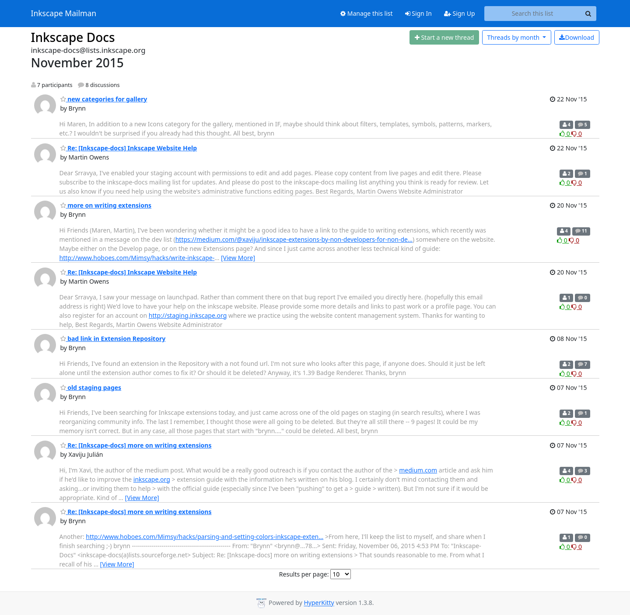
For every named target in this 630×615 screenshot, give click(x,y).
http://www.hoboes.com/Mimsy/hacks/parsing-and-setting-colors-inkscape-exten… (204, 536)
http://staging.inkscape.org (188, 315)
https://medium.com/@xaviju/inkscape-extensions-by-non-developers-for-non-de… (294, 239)
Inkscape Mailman (64, 13)
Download (576, 37)
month (514, 37)
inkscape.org (151, 479)
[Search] (588, 13)
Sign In (418, 13)
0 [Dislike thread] (576, 133)
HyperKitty (319, 603)
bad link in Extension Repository (113, 338)
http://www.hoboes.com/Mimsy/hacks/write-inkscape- (137, 258)
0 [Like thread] (565, 133)
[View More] (238, 258)
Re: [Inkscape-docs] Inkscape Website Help (128, 148)
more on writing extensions (106, 205)
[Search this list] (532, 13)
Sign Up (459, 13)
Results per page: (304, 574)
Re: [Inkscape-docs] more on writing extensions (136, 445)
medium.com (418, 470)
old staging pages (91, 387)
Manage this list (366, 13)
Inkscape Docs (73, 37)
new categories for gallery (103, 99)
